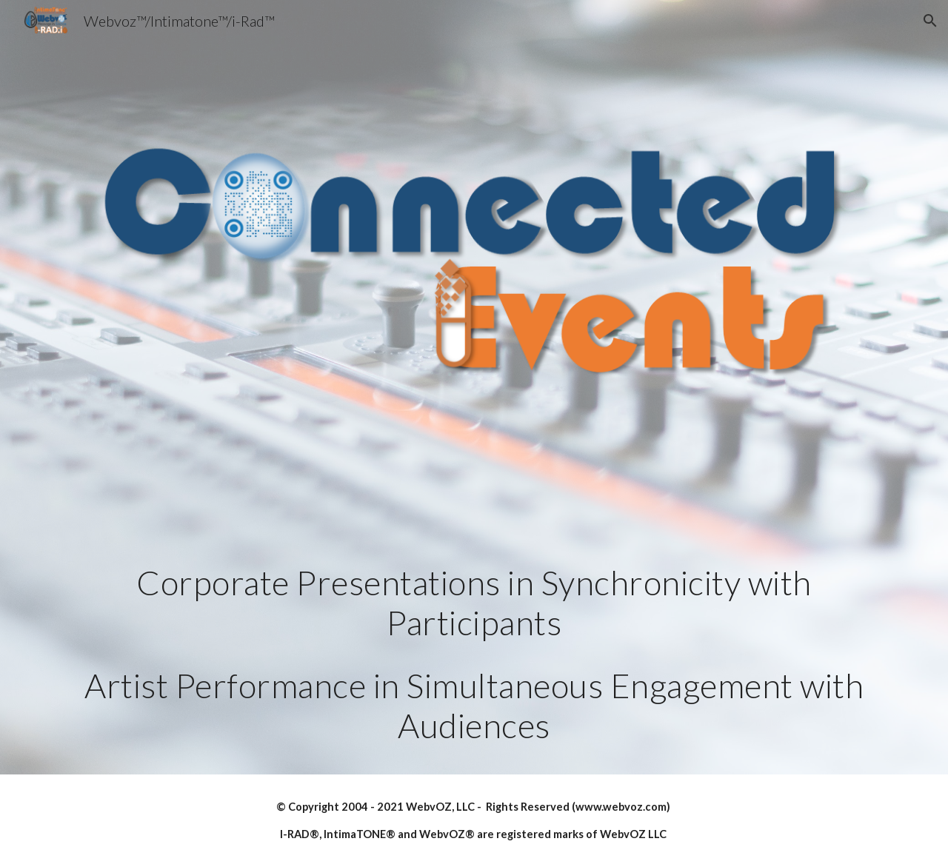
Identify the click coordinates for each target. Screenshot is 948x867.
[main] (474, 654)
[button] (930, 21)
